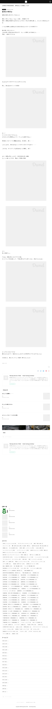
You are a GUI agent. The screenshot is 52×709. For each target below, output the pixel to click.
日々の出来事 (13, 548)
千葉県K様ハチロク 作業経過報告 (11, 622)
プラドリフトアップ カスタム (40, 627)
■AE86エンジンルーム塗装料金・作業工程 (12, 570)
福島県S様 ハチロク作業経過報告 (25, 591)
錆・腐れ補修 (18, 566)
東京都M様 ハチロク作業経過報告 (30, 593)
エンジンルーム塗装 (36, 568)
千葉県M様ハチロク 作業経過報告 (11, 615)
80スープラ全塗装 (37, 622)
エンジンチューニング (9, 550)
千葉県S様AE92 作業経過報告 (10, 618)
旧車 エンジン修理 (8, 561)
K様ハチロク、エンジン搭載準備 (15, 521)
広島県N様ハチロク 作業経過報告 (33, 609)
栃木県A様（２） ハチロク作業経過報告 (12, 586)
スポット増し (25, 568)
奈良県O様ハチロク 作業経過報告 (29, 613)
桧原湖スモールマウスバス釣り (10, 631)
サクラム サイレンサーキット (25, 543)
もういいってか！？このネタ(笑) (10, 415)
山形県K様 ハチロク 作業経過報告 (31, 606)
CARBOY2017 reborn (8, 627)
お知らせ (19, 627)
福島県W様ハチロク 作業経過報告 (28, 618)
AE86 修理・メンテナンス (27, 548)
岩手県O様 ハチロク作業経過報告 (11, 582)
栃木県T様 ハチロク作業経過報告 (29, 579)
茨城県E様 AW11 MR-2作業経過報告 (12, 593)
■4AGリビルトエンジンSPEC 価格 (39, 550)
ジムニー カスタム (8, 629)
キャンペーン (6, 546)
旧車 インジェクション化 (35, 559)
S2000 (40, 624)
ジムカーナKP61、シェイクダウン (16, 515)
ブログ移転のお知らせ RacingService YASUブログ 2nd (21, 509)
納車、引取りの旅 (38, 543)
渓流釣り (4, 9)
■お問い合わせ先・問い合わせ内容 (40, 546)
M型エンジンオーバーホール (22, 561)
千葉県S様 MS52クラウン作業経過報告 (12, 604)
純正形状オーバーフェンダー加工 (11, 568)
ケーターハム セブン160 (9, 591)
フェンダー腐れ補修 (29, 566)
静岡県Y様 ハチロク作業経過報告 (29, 600)
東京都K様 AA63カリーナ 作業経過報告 (13, 609)
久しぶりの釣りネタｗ (7, 404)
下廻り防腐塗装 (28, 570)
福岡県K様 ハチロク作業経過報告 (28, 582)
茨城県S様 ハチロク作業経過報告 (29, 577)
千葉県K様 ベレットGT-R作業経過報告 (30, 588)
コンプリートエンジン (23, 550)
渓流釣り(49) (4, 363)
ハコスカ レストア (26, 622)
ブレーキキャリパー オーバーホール (12, 559)
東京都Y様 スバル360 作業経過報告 (12, 611)
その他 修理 (40, 548)
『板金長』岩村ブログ (19, 564)
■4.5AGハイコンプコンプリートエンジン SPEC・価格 (15, 555)
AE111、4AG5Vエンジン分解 (15, 533)
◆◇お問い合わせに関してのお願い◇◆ (21, 546)
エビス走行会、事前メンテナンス (15, 527)
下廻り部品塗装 (26, 573)
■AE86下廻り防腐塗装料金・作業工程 (11, 573)
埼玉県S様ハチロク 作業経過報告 (11, 613)
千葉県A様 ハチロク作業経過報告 (11, 600)
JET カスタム (35, 629)
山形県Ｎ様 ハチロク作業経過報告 (29, 597)
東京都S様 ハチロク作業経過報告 (29, 602)
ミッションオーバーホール (41, 557)
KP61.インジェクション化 (9, 543)
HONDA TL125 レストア (22, 629)
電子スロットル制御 (35, 555)
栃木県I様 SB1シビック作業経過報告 (11, 606)
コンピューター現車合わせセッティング (23, 557)
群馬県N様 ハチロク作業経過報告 (11, 579)
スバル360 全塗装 (8, 624)
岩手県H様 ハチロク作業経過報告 (29, 584)
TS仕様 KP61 (31, 624)
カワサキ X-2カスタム (35, 631)
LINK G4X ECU (8, 557)
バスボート (23, 631)
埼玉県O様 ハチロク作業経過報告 (11, 602)
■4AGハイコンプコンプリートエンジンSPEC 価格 (14, 552)
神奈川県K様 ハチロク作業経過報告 (29, 575)
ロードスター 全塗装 (20, 624)
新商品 (5, 548)
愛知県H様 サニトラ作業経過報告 (11, 595)
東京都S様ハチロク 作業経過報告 (31, 611)
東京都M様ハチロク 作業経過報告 (29, 620)
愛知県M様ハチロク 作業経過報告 (30, 615)
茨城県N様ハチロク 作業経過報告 (11, 620)
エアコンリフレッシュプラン (38, 561)
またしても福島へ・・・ (8, 393)
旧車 (25, 559)
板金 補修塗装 (7, 566)
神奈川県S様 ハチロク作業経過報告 (32, 604)
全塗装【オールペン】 (32, 564)
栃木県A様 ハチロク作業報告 (31, 586)
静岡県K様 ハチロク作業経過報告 (11, 597)
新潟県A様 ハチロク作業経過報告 (11, 575)
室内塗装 (36, 573)
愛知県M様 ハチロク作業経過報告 (11, 584)
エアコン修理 (7, 564)
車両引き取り (27, 627)
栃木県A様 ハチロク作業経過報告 (11, 577)
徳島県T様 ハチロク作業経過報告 (29, 595)
